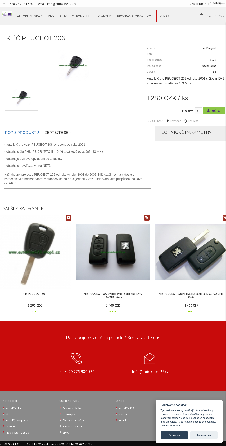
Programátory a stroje (17, 432)
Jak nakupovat (70, 414)
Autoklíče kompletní (17, 420)
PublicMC (36, 444)
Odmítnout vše (203, 435)
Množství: (188, 110)
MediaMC (59, 444)
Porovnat (173, 121)
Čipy (8, 414)
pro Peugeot (209, 48)
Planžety (10, 426)
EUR (200, 4)
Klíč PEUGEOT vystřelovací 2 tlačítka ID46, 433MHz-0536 (191, 295)
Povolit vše (174, 435)
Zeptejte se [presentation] (56, 132)
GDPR (66, 432)
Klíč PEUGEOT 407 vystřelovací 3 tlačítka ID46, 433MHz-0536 (112, 295)
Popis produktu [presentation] (22, 132)
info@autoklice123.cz (61, 4)
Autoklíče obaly (14, 408)
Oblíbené (155, 121)
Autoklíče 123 (126, 408)
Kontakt (123, 420)
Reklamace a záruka (73, 426)
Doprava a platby (72, 408)
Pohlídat (190, 121)
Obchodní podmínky (73, 420)
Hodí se (123, 414)
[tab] (23, 132)
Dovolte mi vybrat (170, 425)
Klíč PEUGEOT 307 (35, 293)
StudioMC (13, 444)
